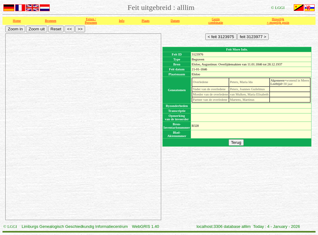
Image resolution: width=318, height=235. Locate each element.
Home (17, 20)
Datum (175, 20)
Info (122, 20)
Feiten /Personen (91, 20)
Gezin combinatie (215, 20)
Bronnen (51, 20)
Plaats (145, 20)
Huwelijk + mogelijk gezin (278, 20)
